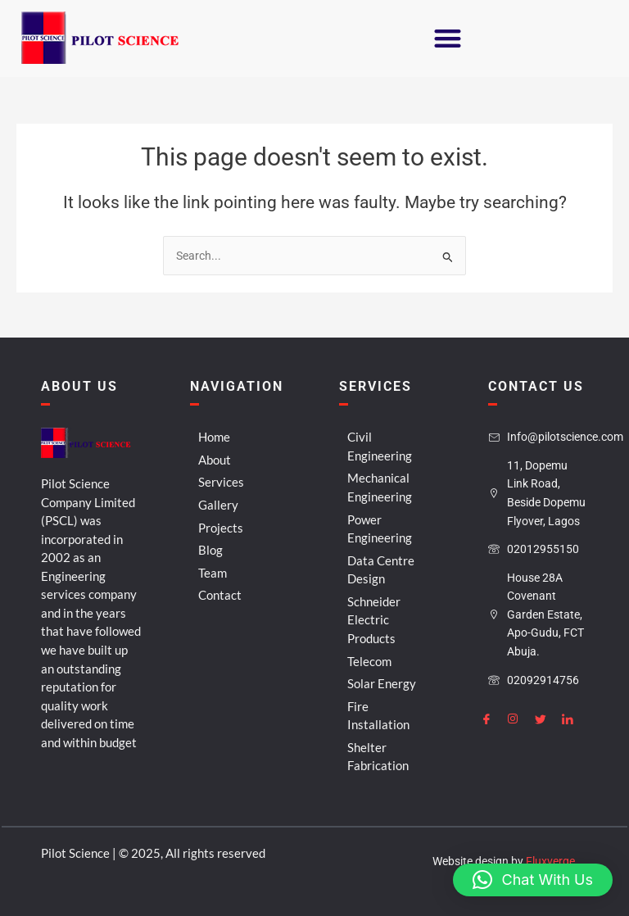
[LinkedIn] (574, 717)
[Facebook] (493, 717)
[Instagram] (520, 717)
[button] (446, 39)
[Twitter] (547, 717)
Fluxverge (550, 861)
